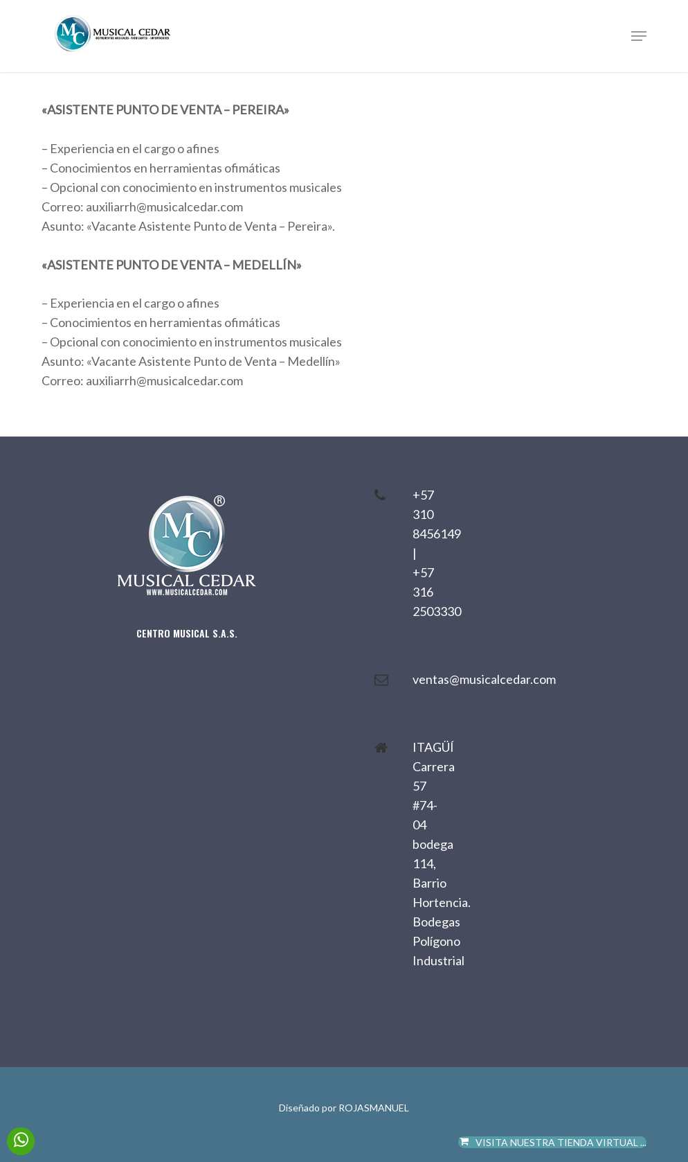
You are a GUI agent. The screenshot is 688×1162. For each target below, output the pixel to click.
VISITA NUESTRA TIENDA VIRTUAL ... (552, 1142)
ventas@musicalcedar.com (484, 679)
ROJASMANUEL (373, 1107)
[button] (638, 36)
